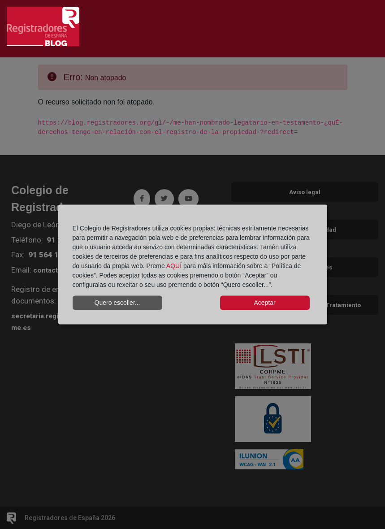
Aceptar (264, 302)
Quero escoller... (117, 302)
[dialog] (192, 265)
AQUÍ (174, 265)
